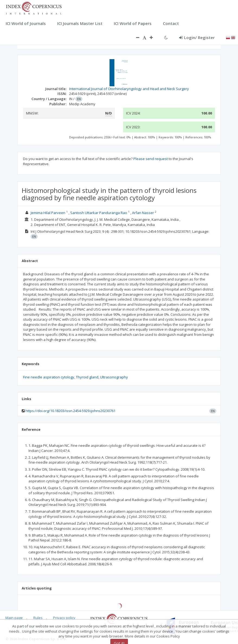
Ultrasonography (114, 377)
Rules (38, 617)
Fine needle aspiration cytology (48, 377)
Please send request (150, 158)
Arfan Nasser (143, 212)
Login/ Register (197, 37)
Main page (14, 617)
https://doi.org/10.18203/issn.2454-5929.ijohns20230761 (70, 410)
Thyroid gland (87, 377)
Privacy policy (64, 617)
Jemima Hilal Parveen (48, 212)
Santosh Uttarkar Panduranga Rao (98, 212)
